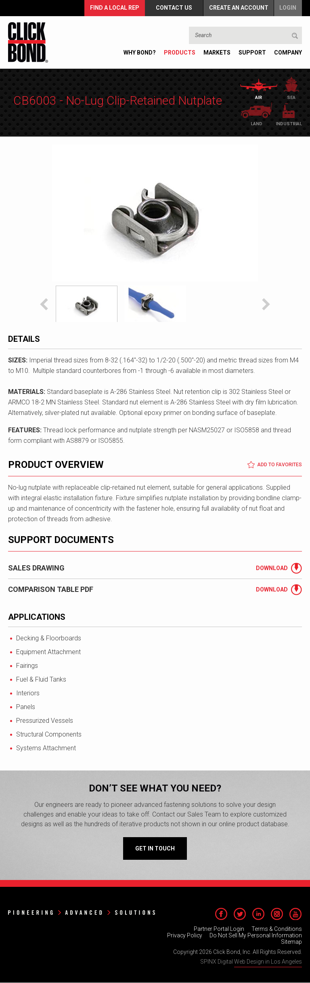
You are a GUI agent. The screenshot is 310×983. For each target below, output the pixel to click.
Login (287, 8)
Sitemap (291, 942)
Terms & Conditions (276, 929)
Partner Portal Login (219, 929)
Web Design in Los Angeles (268, 962)
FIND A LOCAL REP (113, 8)
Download (272, 568)
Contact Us (173, 8)
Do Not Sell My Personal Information (255, 935)
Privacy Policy (184, 935)
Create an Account (238, 8)
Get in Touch (155, 849)
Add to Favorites (274, 465)
